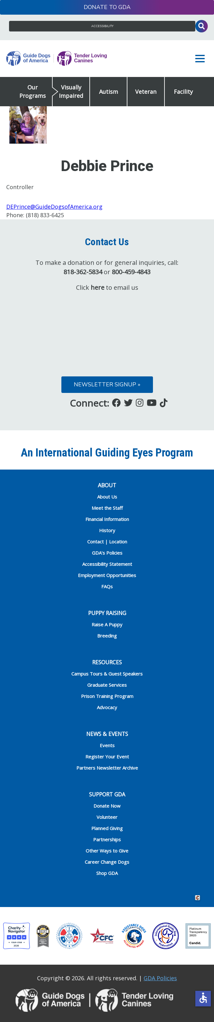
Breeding (107, 636)
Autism (108, 91)
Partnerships (107, 839)
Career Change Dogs (107, 862)
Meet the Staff (107, 508)
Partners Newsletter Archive (107, 768)
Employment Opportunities (107, 575)
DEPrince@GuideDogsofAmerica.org (54, 206)
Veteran (145, 91)
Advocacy (107, 707)
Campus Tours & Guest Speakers (107, 674)
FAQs (107, 586)
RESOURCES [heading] (107, 662)
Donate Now (107, 806)
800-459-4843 (131, 272)
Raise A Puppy (107, 624)
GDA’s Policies (107, 553)
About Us (107, 497)
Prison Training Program (107, 696)
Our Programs (32, 91)
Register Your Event (107, 756)
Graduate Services (107, 685)
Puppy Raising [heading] (107, 613)
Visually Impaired (71, 91)
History (107, 530)
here (97, 287)
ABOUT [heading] (107, 485)
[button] (201, 58)
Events (107, 745)
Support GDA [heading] (107, 794)
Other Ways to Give (107, 851)
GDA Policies (160, 978)
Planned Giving (107, 828)
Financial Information (107, 519)
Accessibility (102, 26)
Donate (95, 7)
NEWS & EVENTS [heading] (107, 734)
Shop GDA (107, 873)
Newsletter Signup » (107, 384)
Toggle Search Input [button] (201, 26)
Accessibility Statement (107, 564)
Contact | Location (107, 541)
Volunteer (107, 817)
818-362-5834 (83, 272)
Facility (183, 91)
